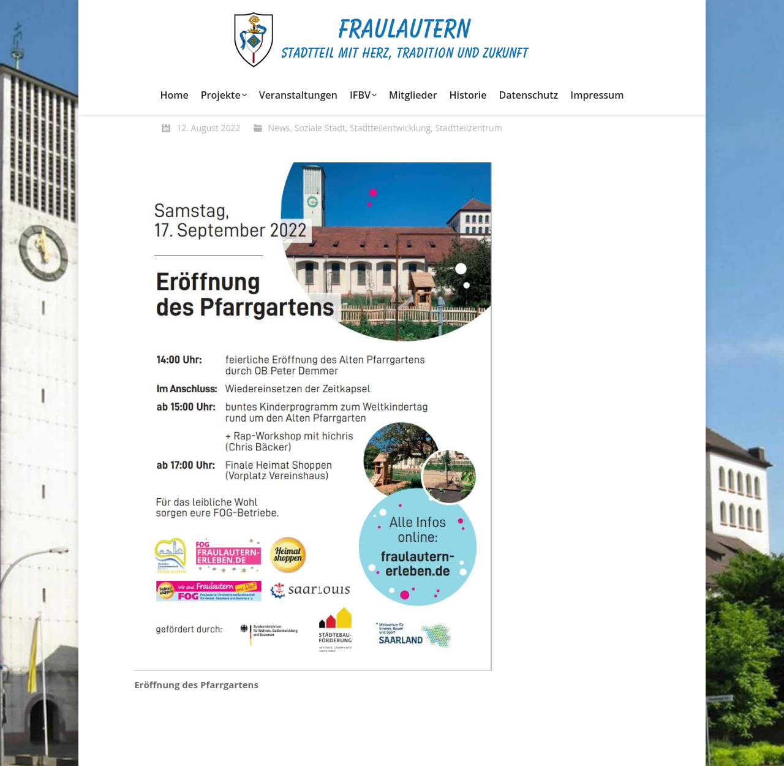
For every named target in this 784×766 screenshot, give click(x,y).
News (279, 128)
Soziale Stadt (320, 128)
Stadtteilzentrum (468, 128)
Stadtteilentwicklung (390, 128)
